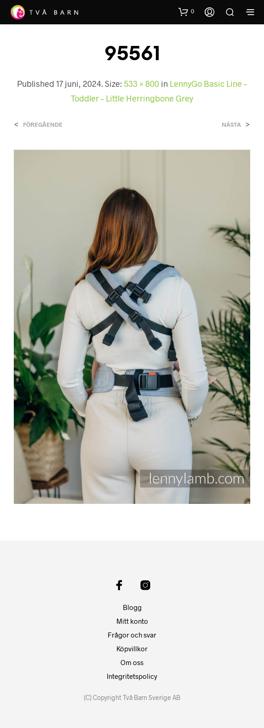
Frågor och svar (132, 635)
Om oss (132, 662)
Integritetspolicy (132, 676)
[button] (186, 11)
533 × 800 (141, 84)
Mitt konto (132, 621)
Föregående (43, 125)
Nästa (231, 125)
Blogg (132, 607)
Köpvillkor (132, 648)
